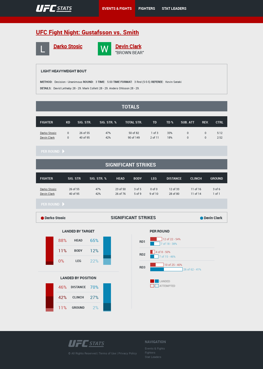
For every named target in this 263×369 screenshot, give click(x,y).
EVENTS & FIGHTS (117, 8)
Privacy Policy (127, 353)
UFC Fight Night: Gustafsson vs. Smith (87, 32)
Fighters (150, 352)
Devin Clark (128, 46)
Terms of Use (107, 353)
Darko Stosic (67, 46)
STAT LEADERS (174, 8)
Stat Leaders (153, 357)
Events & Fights (155, 348)
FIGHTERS (146, 8)
